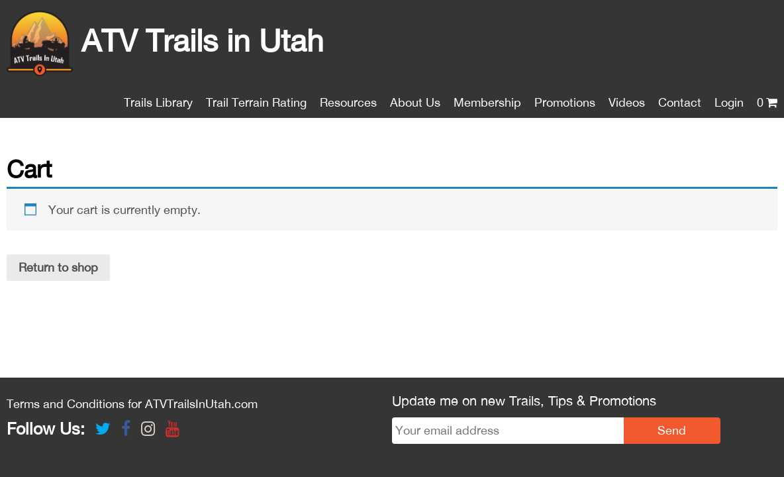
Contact (679, 102)
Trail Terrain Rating (256, 102)
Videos (627, 102)
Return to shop (58, 267)
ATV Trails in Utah (165, 40)
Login (729, 102)
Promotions (564, 102)
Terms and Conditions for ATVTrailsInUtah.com (132, 349)
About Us (415, 102)
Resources (348, 102)
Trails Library (158, 102)
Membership (487, 102)
